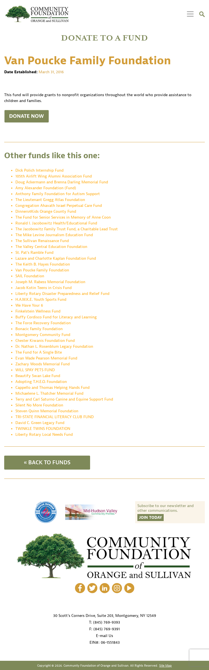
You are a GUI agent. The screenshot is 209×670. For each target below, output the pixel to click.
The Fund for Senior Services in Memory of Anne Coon (63, 217)
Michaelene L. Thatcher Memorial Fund (49, 393)
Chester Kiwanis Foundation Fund (45, 340)
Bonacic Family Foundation (39, 328)
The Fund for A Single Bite (38, 352)
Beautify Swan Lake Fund (37, 375)
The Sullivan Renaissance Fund (42, 240)
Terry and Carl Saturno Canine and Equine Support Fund (64, 399)
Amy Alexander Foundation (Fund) (45, 188)
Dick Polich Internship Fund (39, 170)
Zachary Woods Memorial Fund (42, 364)
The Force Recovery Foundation (43, 323)
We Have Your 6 (29, 305)
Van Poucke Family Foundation (42, 270)
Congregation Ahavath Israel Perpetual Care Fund (58, 205)
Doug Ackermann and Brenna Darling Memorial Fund (61, 182)
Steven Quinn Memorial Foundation (46, 411)
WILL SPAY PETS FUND (35, 370)
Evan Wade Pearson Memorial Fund (46, 358)
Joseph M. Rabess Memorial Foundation (50, 282)
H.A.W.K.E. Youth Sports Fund (40, 299)
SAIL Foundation (29, 276)
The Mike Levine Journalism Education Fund (54, 235)
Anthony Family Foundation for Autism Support (57, 193)
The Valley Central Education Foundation (51, 246)
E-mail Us (104, 635)
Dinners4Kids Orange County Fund (45, 211)
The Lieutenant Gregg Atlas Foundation (50, 199)
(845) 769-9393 (106, 622)
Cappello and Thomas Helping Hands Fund (52, 387)
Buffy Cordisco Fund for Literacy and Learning (56, 317)
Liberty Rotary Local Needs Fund (44, 434)
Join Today (150, 517)
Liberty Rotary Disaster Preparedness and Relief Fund (62, 293)
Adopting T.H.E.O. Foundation (41, 381)
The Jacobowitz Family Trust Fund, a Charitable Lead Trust (66, 229)
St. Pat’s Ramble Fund (34, 252)
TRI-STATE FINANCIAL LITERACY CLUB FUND (54, 417)
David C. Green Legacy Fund (39, 422)
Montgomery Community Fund (42, 334)
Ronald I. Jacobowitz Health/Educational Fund (56, 223)
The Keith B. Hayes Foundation (42, 264)
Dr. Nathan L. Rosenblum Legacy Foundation (54, 346)
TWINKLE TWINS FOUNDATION (42, 428)
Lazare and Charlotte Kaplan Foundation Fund (55, 258)
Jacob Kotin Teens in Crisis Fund (43, 287)
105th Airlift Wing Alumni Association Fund (54, 176)
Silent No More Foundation (39, 405)
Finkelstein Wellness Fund (37, 311)
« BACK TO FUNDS (47, 462)
